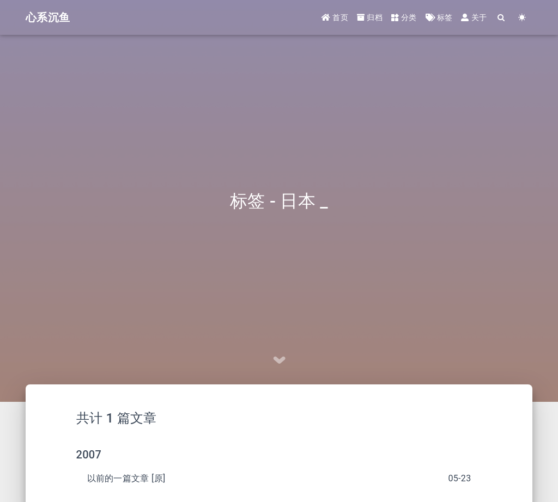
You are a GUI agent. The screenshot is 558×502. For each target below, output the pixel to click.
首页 (335, 17)
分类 (404, 17)
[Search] (501, 18)
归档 (370, 17)
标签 (439, 17)
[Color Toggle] (522, 18)
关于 (474, 17)
